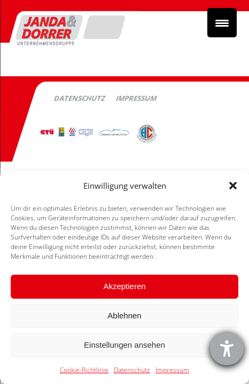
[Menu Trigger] (222, 22)
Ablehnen (124, 315)
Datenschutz (132, 369)
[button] (233, 185)
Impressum (172, 369)
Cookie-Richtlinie (84, 369)
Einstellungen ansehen (124, 344)
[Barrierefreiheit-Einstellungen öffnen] (227, 348)
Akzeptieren (124, 286)
